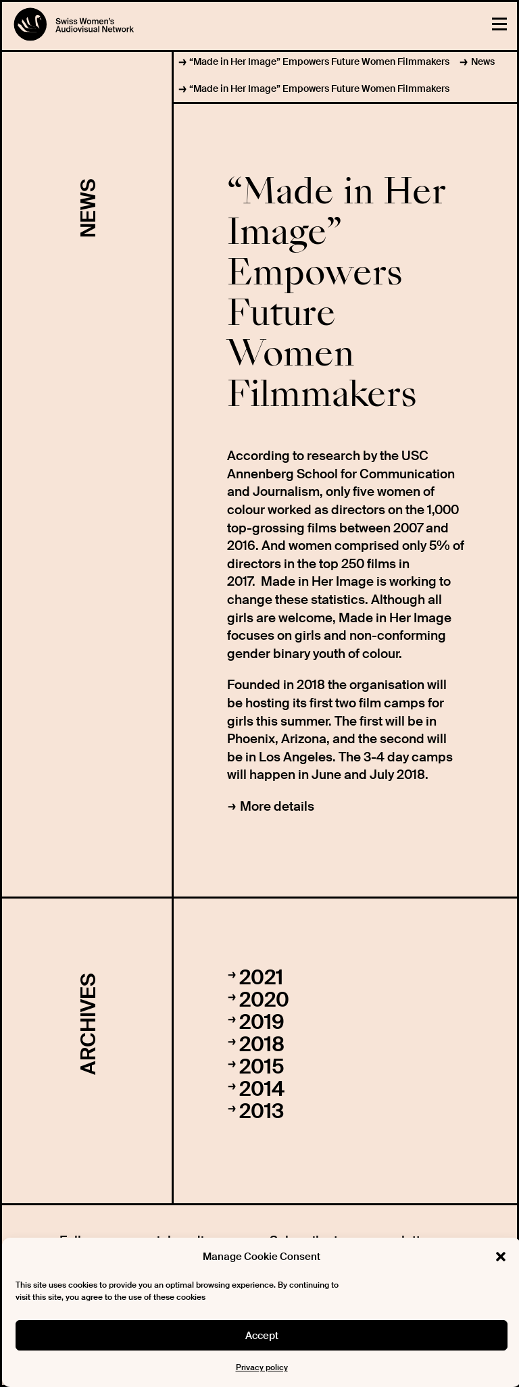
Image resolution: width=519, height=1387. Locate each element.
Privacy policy (262, 1367)
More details (277, 806)
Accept (261, 1335)
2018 (262, 1044)
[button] (501, 1256)
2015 (262, 1066)
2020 (264, 999)
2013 (261, 1111)
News (483, 61)
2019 (262, 1022)
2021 (261, 977)
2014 (262, 1089)
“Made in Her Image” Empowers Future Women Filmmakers (319, 61)
